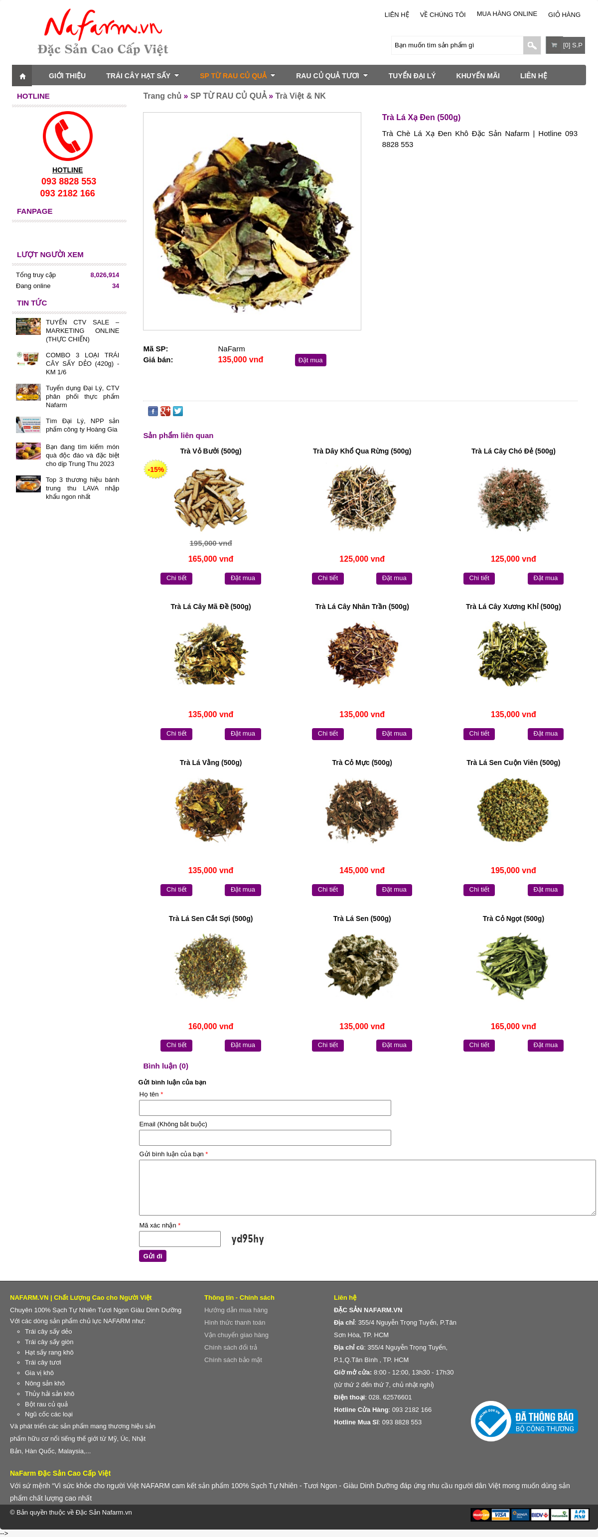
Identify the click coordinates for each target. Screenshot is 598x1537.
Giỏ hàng (564, 14)
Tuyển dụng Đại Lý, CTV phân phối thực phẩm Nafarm (82, 396)
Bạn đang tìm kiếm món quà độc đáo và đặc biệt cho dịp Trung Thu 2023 (82, 455)
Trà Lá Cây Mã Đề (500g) (210, 607)
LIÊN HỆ (397, 14)
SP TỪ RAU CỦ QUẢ (238, 76)
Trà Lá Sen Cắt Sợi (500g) (211, 918)
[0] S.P (573, 45)
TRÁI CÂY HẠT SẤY (142, 76)
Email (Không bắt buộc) (173, 1124)
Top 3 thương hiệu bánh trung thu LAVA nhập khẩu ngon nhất (82, 488)
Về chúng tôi (443, 14)
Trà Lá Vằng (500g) (211, 763)
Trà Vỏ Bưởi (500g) (210, 451)
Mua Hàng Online (507, 13)
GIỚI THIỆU (67, 76)
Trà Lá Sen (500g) (362, 918)
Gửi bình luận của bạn (173, 1154)
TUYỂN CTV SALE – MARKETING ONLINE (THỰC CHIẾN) (82, 330)
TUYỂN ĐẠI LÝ (412, 76)
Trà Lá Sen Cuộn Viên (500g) (513, 763)
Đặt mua (311, 360)
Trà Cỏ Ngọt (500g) (513, 918)
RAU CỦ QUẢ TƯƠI (332, 76)
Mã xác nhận (159, 1225)
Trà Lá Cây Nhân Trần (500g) (362, 607)
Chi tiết (176, 578)
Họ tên (151, 1094)
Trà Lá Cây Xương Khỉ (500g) (513, 607)
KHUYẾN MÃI (478, 76)
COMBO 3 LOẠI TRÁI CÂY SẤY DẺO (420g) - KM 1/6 (82, 363)
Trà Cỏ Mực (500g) (362, 763)
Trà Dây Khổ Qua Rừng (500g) (362, 451)
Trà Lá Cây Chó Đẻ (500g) (513, 451)
